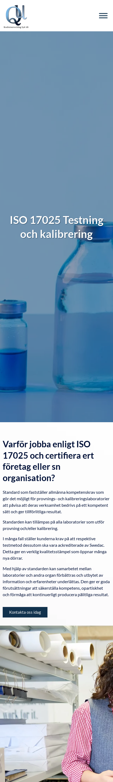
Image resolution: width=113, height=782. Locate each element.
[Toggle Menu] (103, 15)
